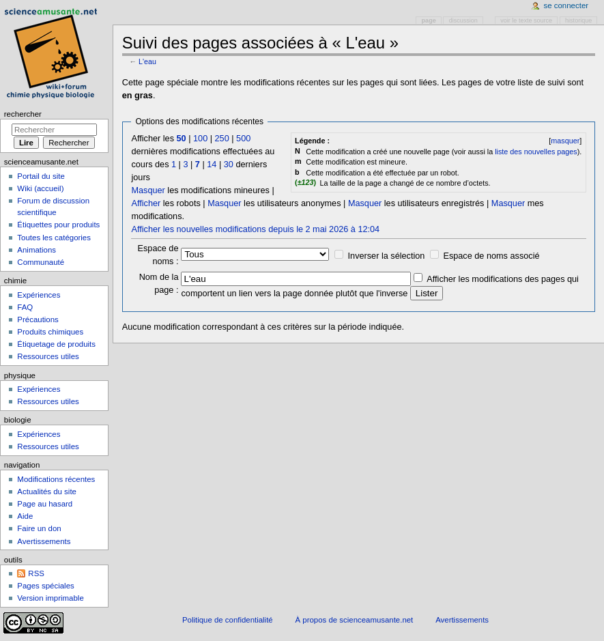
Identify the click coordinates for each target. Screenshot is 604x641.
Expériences (38, 295)
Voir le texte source (526, 20)
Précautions (37, 319)
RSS (36, 573)
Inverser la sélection (386, 256)
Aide (25, 516)
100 (200, 138)
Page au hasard (44, 504)
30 (228, 164)
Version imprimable (50, 598)
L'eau (147, 61)
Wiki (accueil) (40, 188)
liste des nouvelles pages (536, 151)
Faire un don (39, 528)
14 (211, 164)
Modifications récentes (56, 479)
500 (243, 138)
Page (429, 20)
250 (222, 138)
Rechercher (23, 114)
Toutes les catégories (54, 237)
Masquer (147, 190)
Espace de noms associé (491, 256)
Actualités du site (46, 491)
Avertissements (43, 541)
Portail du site (40, 176)
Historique (578, 20)
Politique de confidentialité (227, 620)
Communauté (40, 262)
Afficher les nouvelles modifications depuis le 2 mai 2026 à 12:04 (255, 229)
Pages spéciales (45, 586)
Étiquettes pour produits (58, 224)
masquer (565, 141)
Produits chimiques (50, 332)
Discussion (463, 20)
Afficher (145, 203)
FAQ (25, 307)
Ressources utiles (47, 356)
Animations (36, 250)
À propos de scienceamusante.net (355, 620)
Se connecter (566, 5)
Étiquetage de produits (56, 344)
